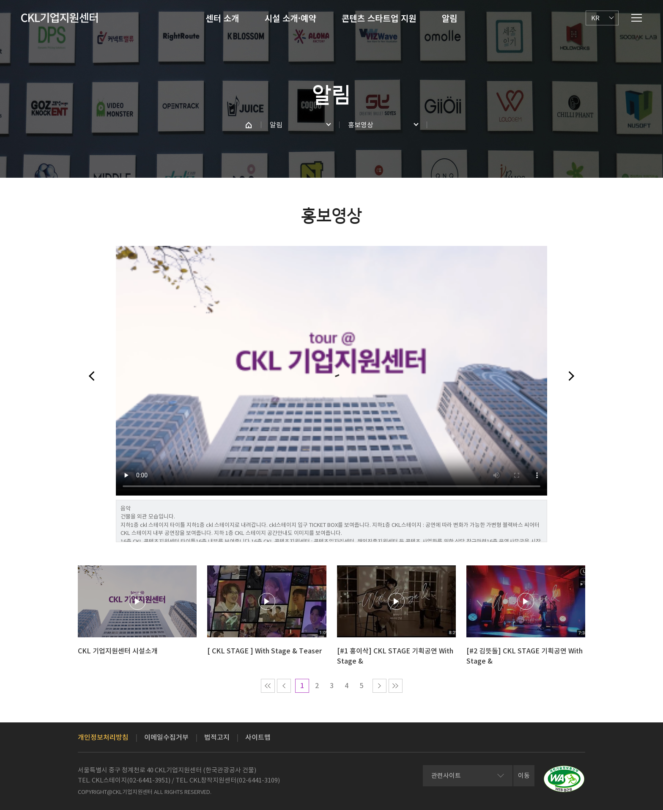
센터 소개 (222, 18)
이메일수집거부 (166, 737)
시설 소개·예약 (290, 18)
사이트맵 (258, 737)
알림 (450, 18)
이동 (524, 775)
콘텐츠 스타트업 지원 (379, 18)
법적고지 (217, 737)
